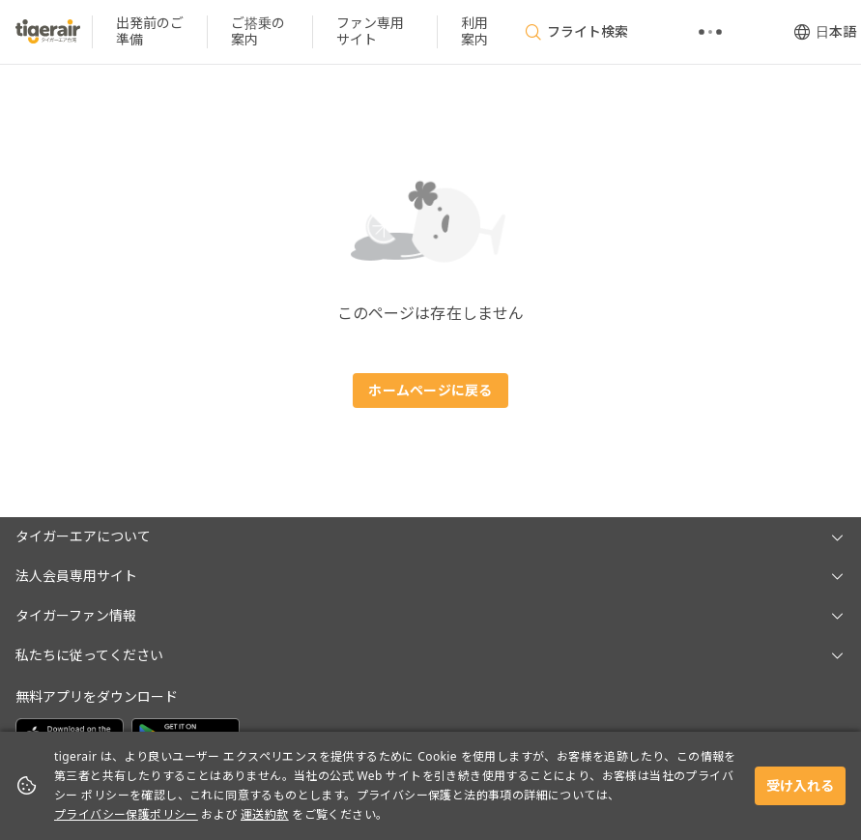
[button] (430, 537)
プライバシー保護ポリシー (126, 814)
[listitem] (150, 32)
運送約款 (265, 814)
